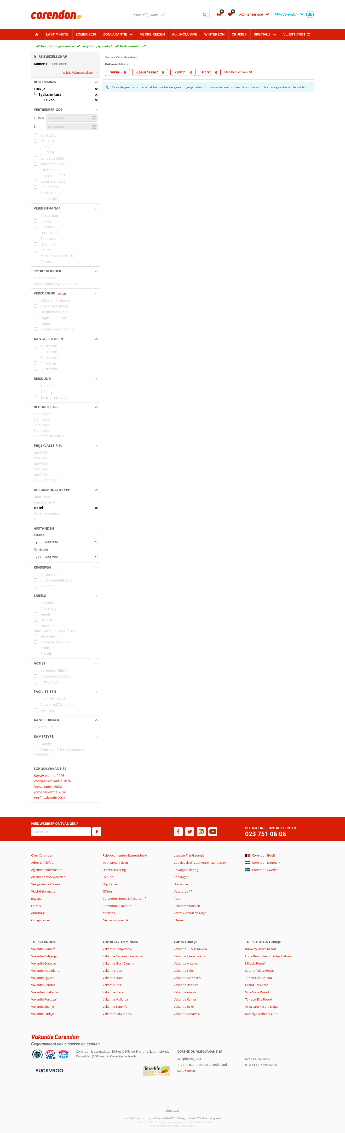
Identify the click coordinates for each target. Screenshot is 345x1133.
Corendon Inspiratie (117, 906)
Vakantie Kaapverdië (117, 949)
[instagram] (201, 831)
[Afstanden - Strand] (66, 541)
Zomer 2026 (86, 34)
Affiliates (109, 913)
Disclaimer (181, 884)
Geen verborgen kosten (57, 46)
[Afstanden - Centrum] (66, 556)
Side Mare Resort (257, 992)
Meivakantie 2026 (48, 786)
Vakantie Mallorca (115, 999)
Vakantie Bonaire (43, 949)
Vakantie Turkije (42, 1014)
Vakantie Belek (184, 1006)
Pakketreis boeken (187, 906)
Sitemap (179, 920)
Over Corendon (42, 855)
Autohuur (38, 913)
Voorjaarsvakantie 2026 (52, 781)
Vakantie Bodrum (186, 985)
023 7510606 (186, 1070)
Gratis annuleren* (133, 46)
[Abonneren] (96, 831)
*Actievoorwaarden (116, 920)
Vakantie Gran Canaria (118, 963)
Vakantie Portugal (44, 999)
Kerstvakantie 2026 (49, 775)
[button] (65, 82)
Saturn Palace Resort (260, 970)
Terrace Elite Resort (258, 999)
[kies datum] (72, 118)
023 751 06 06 (265, 834)
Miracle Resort (255, 963)
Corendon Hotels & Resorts (122, 898)
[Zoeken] (205, 14)
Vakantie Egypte (42, 978)
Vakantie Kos (112, 985)
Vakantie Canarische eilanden (123, 956)
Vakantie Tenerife (115, 1006)
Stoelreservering (114, 870)
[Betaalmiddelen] (48, 1070)
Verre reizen (152, 34)
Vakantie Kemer (185, 999)
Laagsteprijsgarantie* (97, 46)
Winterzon (214, 34)
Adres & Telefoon (43, 862)
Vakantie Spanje (42, 1006)
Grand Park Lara (256, 985)
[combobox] (170, 14)
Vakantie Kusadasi (187, 1014)
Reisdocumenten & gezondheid (125, 855)
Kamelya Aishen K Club (261, 1014)
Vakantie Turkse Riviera (190, 949)
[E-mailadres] (61, 831)
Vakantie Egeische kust (190, 956)
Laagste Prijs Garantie (189, 855)
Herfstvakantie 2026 (50, 797)
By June (108, 877)
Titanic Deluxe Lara (258, 978)
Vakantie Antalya (186, 963)
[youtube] (212, 831)
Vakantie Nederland (45, 970)
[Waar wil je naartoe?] (170, 14)
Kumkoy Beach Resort (260, 949)
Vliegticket (294, 34)
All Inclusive (184, 34)
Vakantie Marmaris (187, 978)
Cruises (239, 34)
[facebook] (178, 831)
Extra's (36, 906)
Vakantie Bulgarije (44, 956)
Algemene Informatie (46, 870)
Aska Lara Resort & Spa (261, 1006)
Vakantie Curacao (43, 963)
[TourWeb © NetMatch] (172, 1110)
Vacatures (181, 891)
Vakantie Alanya (185, 992)
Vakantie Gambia (43, 985)
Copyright (181, 877)
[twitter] (189, 831)
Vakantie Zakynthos (117, 1014)
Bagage (36, 898)
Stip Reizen (110, 884)
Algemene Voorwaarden (48, 877)
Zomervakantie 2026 (50, 792)
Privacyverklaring (186, 870)
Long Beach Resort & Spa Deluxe (268, 956)
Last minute (57, 34)
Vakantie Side (183, 970)
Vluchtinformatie (43, 891)
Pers (177, 898)
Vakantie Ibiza (112, 970)
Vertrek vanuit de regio (190, 913)
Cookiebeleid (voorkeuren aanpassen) (201, 862)
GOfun (107, 891)
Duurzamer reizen (115, 862)
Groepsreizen (40, 920)
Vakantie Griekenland (46, 992)
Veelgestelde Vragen (45, 884)
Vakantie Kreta (113, 992)
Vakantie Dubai (113, 978)
